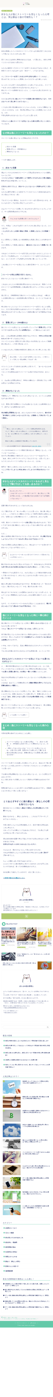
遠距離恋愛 (9, 1271)
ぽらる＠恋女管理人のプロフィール (16, 1007)
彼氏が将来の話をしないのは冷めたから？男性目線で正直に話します (27, 1041)
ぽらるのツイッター (11, 1012)
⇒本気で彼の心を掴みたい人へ (14, 878)
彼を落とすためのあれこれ (14, 1237)
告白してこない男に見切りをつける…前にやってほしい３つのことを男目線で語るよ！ (27, 1066)
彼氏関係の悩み (10, 1247)
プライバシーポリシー (22, 1322)
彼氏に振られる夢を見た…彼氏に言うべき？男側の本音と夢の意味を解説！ (27, 1054)
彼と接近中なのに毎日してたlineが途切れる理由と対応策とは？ (25, 1289)
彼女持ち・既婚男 (11, 1242)
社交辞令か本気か (11, 1252)
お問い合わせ (33, 1322)
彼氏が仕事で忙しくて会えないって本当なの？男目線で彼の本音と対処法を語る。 (27, 1047)
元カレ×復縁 (9, 1233)
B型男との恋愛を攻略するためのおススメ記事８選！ (21, 1060)
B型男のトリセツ (11, 1228)
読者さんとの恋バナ (12, 1266)
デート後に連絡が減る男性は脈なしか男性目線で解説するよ (24, 1295)
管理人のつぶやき (11, 1256)
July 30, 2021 (36, 446)
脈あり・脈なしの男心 (7, 10)
